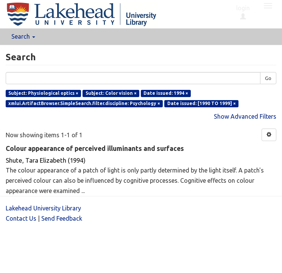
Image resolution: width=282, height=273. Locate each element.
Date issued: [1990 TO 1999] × (201, 103)
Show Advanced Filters (245, 116)
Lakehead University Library (43, 208)
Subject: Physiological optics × (43, 93)
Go (268, 78)
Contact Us (21, 218)
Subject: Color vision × (111, 93)
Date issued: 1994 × (165, 93)
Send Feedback (61, 218)
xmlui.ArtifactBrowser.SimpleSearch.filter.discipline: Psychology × (84, 103)
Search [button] (23, 36)
